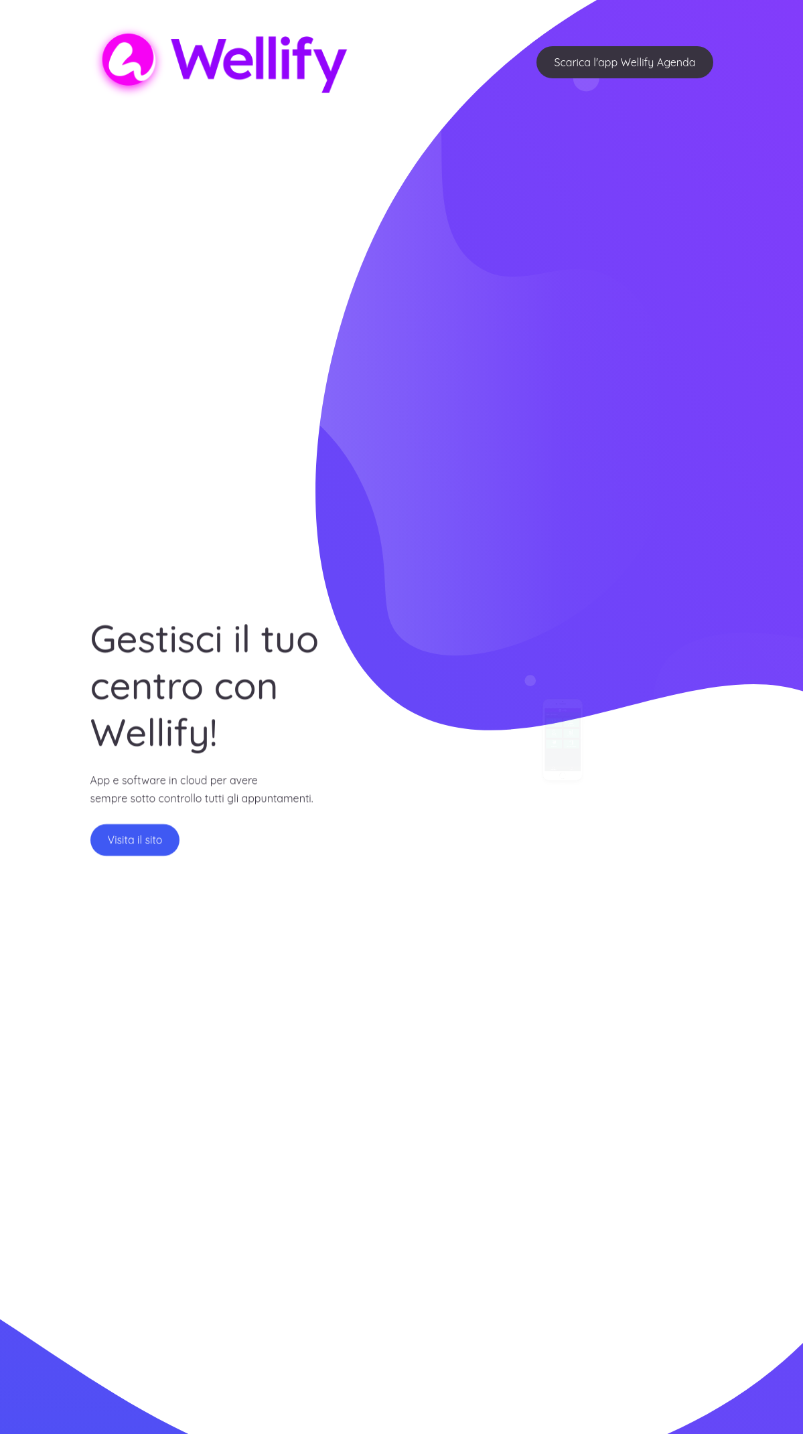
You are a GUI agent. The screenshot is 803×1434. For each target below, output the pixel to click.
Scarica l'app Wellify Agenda (624, 62)
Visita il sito (135, 847)
